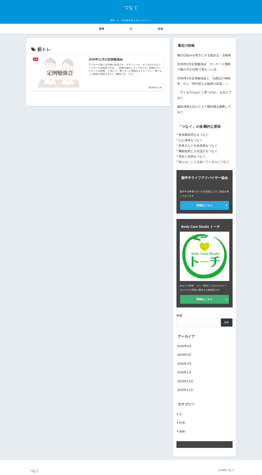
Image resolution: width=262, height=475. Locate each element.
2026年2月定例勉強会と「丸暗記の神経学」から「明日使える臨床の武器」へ (204, 81)
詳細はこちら (204, 205)
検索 (179, 315)
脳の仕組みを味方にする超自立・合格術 (204, 55)
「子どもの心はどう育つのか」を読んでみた (204, 95)
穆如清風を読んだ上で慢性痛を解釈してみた (204, 109)
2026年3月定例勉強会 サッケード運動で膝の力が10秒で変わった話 (204, 66)
